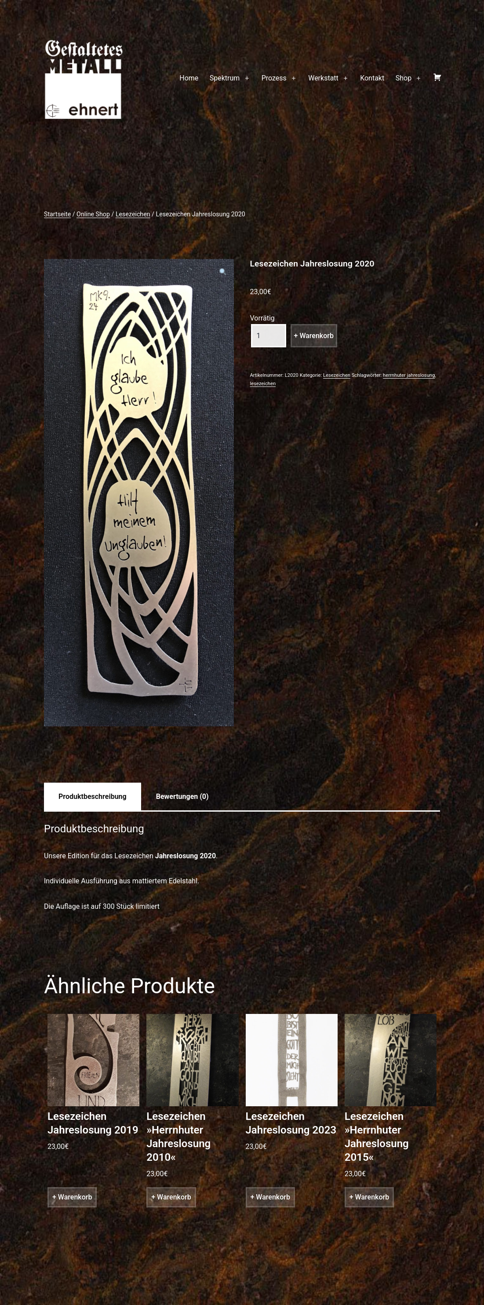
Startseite (57, 214)
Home (188, 78)
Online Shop (93, 214)
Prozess (274, 78)
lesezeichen (263, 383)
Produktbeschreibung (92, 796)
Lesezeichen (133, 214)
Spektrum (225, 78)
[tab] (92, 796)
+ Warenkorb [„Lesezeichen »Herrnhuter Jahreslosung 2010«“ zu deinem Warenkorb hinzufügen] (171, 1197)
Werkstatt (323, 78)
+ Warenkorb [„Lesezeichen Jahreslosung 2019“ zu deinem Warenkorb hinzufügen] (72, 1197)
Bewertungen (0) (182, 796)
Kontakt (372, 78)
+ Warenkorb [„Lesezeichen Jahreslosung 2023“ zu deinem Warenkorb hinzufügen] (270, 1197)
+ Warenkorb (314, 336)
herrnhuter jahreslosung (409, 375)
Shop (403, 78)
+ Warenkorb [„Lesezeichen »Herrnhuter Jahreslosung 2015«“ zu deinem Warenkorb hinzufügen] (369, 1197)
